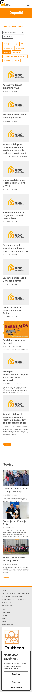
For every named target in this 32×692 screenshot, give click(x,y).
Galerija (4, 621)
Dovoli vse (16, 674)
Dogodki (20, 26)
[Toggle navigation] (28, 5)
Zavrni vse (16, 682)
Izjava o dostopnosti (7, 624)
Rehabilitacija (8, 48)
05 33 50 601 (8, 605)
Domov (5, 26)
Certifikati (4, 615)
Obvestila (7, 52)
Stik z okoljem (12, 26)
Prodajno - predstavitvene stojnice (15, 56)
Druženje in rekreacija (11, 44)
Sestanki (16, 60)
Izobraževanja (20, 48)
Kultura (23, 44)
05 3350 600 (7, 602)
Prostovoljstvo (6, 612)
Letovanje (16, 52)
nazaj (7, 444)
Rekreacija (7, 60)
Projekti (4, 609)
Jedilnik (4, 618)
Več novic (6, 578)
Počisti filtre (8, 37)
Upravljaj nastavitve (16, 687)
